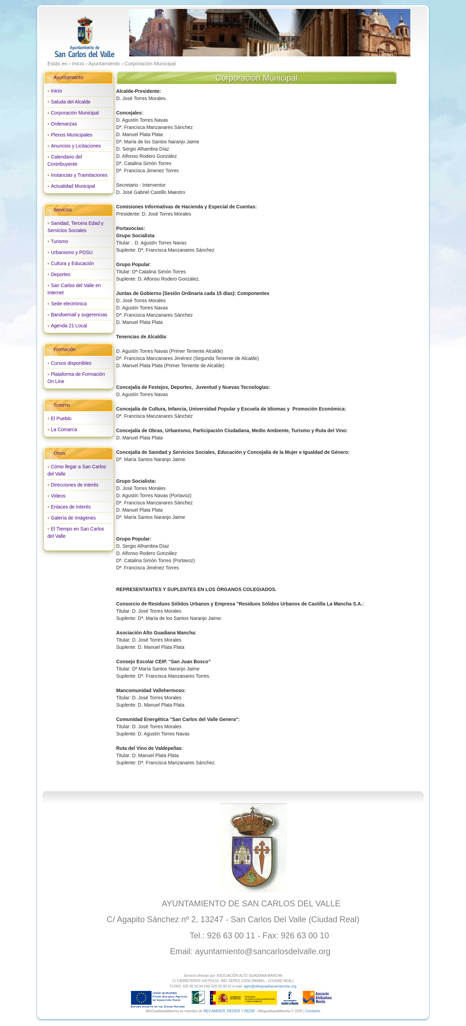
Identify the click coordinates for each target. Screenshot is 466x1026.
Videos (58, 496)
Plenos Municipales (71, 135)
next (391, 32)
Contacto (312, 1011)
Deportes (60, 274)
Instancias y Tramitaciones (79, 175)
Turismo (59, 241)
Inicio (56, 91)
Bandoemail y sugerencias (79, 314)
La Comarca (64, 429)
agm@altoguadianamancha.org (270, 986)
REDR (250, 1011)
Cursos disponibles (71, 363)
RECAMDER (214, 1011)
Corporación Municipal (75, 113)
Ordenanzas (64, 124)
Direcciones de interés (75, 485)
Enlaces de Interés (71, 507)
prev (148, 32)
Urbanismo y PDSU (71, 252)
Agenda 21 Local (69, 325)
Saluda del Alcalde (70, 102)
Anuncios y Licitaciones (76, 146)
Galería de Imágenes (73, 518)
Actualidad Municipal (73, 186)
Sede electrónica (69, 303)
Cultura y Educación (72, 263)
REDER (233, 1011)
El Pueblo (61, 418)
